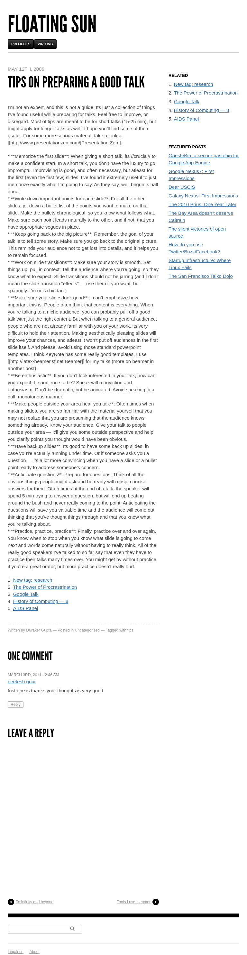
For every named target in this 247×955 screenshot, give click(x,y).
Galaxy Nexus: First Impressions (203, 195)
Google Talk (26, 594)
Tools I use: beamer (134, 902)
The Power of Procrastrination (45, 587)
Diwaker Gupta (38, 630)
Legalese (15, 952)
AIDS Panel (25, 608)
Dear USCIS (182, 187)
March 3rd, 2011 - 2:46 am (33, 675)
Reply (16, 704)
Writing (45, 44)
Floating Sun (52, 24)
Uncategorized (87, 630)
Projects (20, 44)
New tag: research (32, 580)
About (34, 952)
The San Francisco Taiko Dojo (201, 276)
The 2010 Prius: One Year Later (202, 204)
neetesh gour (22, 681)
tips (130, 630)
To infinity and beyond (34, 902)
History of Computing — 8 (41, 601)
